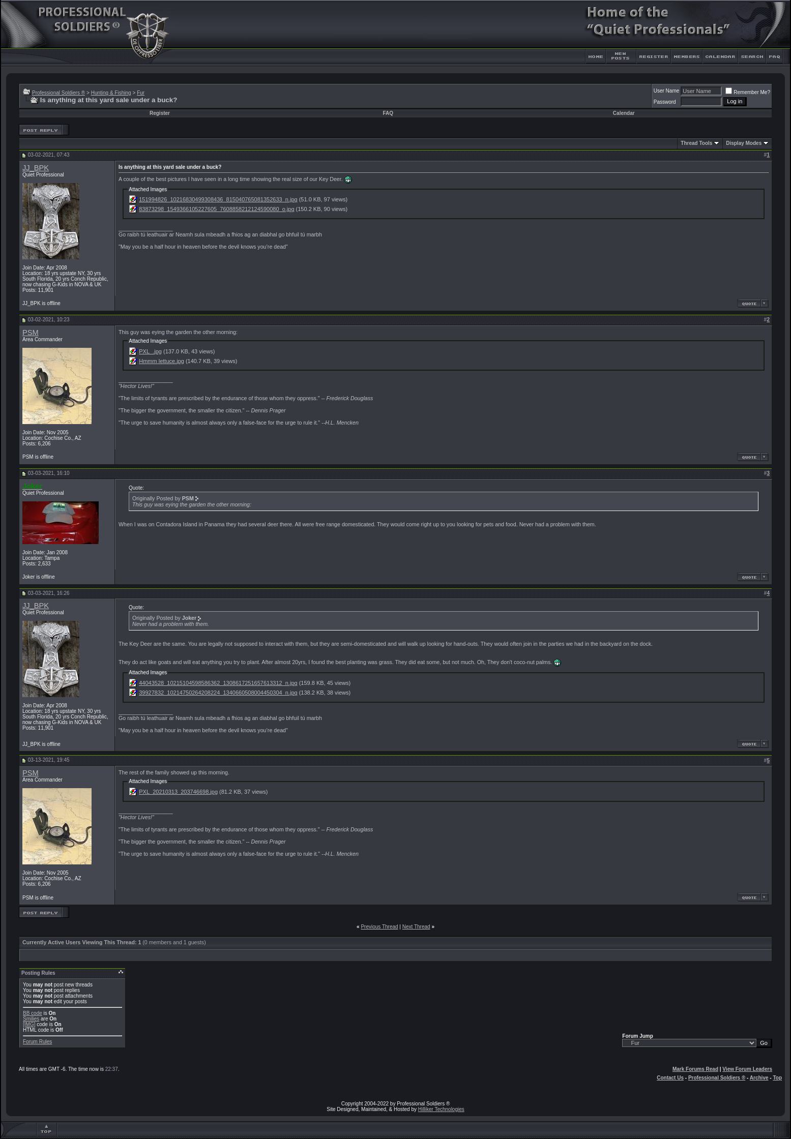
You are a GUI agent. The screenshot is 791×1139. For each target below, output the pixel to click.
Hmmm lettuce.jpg (161, 361)
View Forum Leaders (747, 1069)
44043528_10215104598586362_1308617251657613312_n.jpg (218, 683)
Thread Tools (696, 143)
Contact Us (670, 1078)
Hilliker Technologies (441, 1109)
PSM (30, 332)
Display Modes (743, 143)
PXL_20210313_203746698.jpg (178, 792)
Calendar (624, 113)
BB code (32, 1013)
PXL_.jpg (150, 351)
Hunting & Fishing (111, 93)
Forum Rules (37, 1041)
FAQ (388, 113)
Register (160, 113)
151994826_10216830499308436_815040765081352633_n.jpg (218, 199)
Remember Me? (747, 92)
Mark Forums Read (695, 1069)
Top (777, 1078)
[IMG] (29, 1024)
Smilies (31, 1019)
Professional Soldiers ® (58, 93)
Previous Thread (379, 927)
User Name (667, 91)
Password (665, 102)
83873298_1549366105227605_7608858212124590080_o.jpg (216, 209)
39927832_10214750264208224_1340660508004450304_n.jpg (218, 693)
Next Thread (416, 927)
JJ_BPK (35, 168)
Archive (759, 1078)
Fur (140, 93)
